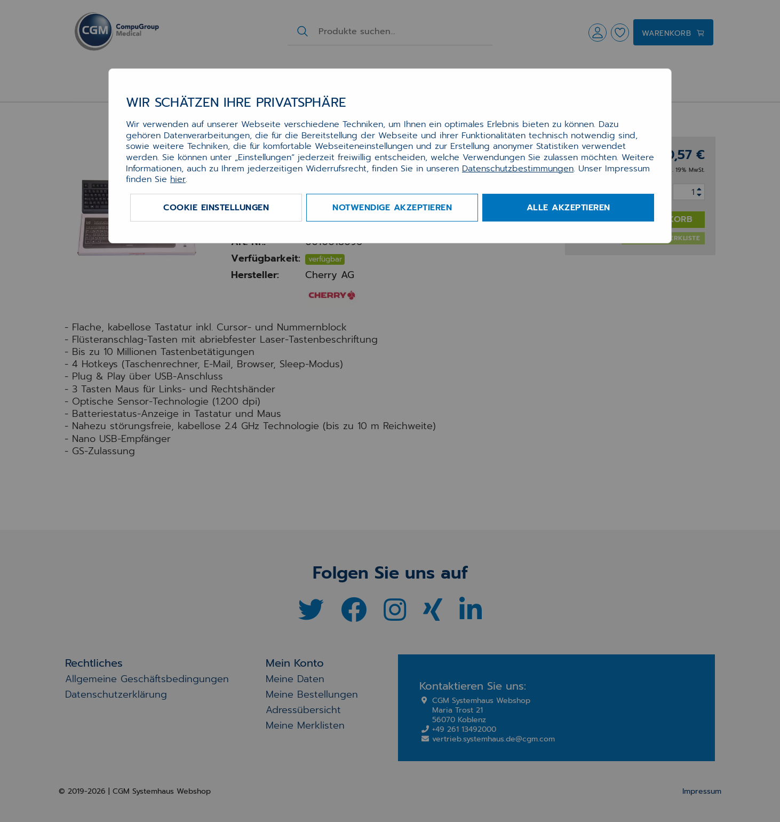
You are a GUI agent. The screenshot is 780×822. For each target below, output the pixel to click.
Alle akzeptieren (568, 207)
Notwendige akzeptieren (392, 207)
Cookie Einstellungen (216, 207)
